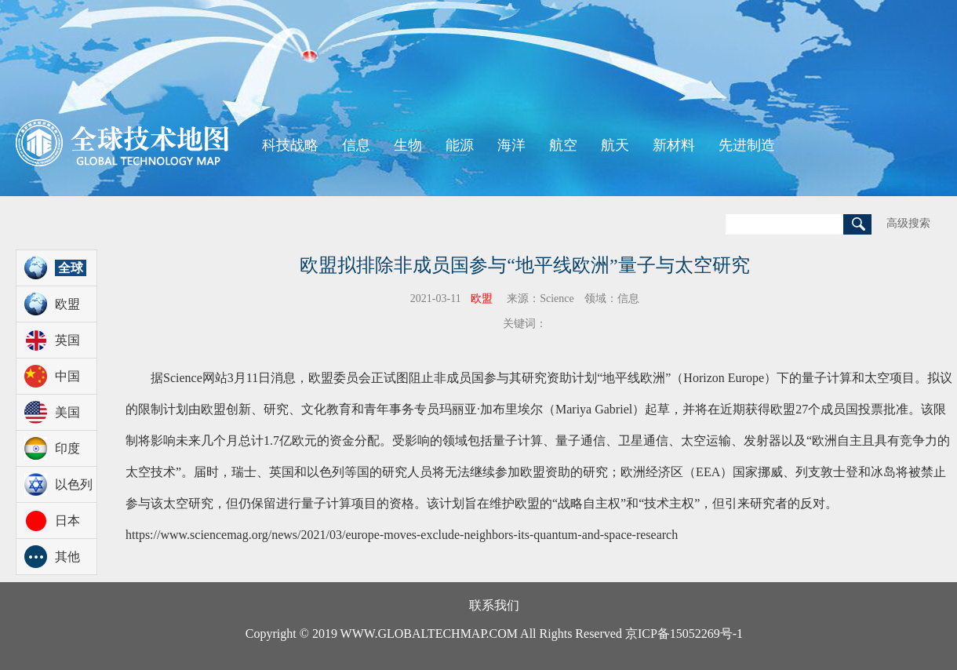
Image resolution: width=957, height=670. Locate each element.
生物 (408, 145)
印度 (67, 448)
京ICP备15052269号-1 (684, 633)
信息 (356, 145)
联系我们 (494, 605)
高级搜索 (908, 223)
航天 (615, 145)
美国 (67, 412)
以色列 (74, 484)
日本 (67, 520)
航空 (563, 145)
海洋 (511, 145)
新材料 (674, 145)
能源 (460, 145)
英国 (67, 340)
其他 (67, 556)
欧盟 (67, 304)
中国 (67, 376)
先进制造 (747, 145)
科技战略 (290, 145)
